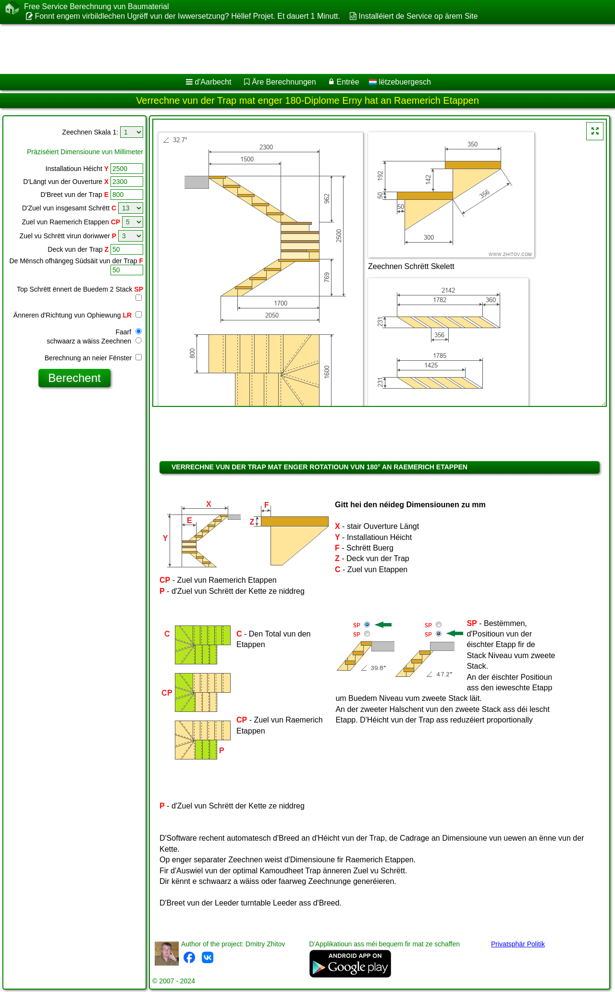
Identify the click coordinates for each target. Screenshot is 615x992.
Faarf (128, 332)
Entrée (347, 82)
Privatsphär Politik (518, 944)
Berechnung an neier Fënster (93, 358)
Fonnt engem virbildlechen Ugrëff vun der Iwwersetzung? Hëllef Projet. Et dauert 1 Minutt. (187, 16)
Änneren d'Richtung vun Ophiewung (77, 315)
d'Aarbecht (213, 82)
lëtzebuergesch (400, 82)
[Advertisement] (291, 49)
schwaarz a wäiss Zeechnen (94, 341)
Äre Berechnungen (284, 82)
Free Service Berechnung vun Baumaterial (96, 6)
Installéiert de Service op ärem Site (418, 16)
